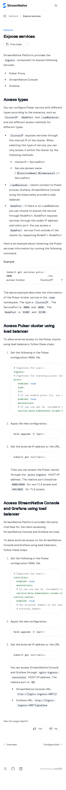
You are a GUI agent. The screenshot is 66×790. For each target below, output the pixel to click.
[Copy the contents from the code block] (51, 272)
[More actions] (61, 5)
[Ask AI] (57, 272)
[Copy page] (14, 44)
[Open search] (49, 5)
